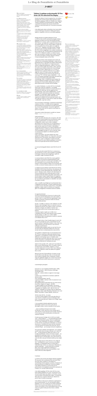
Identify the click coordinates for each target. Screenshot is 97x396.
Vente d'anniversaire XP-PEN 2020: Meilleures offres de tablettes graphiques (24, 23)
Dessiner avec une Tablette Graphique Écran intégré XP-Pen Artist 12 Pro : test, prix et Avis (24, 85)
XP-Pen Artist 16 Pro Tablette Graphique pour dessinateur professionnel (22, 38)
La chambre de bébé (22, 91)
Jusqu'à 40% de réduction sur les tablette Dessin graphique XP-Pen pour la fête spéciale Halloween (24, 52)
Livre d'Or (69, 13)
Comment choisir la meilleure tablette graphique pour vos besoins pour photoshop (24, 97)
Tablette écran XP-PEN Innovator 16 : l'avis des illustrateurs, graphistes (24, 83)
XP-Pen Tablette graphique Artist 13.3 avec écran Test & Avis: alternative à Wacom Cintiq (24, 61)
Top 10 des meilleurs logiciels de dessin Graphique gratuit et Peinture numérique (24, 55)
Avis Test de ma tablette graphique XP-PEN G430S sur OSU (24, 66)
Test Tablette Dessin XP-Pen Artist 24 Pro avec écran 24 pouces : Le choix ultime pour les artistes (23, 47)
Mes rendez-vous (21, 43)
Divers (18, 95)
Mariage (66, 119)
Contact (69, 17)
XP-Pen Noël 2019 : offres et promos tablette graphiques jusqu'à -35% (23, 25)
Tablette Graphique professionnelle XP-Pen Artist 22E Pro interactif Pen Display (24, 15)
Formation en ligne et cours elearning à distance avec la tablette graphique (24, 93)
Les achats (19, 78)
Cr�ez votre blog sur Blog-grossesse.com (72, 117)
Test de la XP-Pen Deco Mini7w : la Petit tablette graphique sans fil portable (24, 73)
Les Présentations (21, 18)
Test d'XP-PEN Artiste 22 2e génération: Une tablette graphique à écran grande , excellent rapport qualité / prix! (24, 80)
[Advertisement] (22, 111)
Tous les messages (70, 44)
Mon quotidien (20, 13)
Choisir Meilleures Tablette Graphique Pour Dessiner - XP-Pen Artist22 (24, 41)
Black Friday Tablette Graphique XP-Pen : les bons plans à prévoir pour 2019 (24, 50)
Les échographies (21, 71)
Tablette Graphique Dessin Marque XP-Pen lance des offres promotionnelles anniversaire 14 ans (24, 58)
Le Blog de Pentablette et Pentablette (48, 2)
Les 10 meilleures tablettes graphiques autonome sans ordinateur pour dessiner (24, 45)
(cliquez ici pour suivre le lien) (46, 113)
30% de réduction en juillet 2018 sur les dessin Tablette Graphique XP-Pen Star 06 (24, 88)
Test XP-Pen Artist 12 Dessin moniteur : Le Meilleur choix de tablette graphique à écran (24, 34)
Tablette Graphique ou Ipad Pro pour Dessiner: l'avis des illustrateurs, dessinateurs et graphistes (24, 20)
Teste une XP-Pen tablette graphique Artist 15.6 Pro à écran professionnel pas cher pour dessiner (24, 75)
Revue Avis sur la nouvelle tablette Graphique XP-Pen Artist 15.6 (23, 36)
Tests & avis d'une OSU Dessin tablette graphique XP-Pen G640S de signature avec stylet (24, 64)
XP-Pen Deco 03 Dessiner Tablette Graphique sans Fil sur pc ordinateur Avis (23, 27)
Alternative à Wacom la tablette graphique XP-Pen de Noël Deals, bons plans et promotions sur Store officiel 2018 (24, 31)
